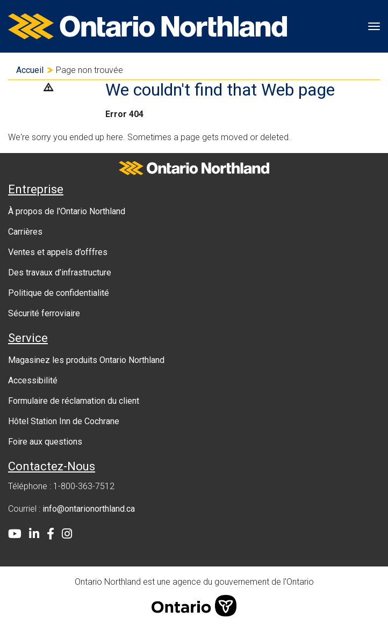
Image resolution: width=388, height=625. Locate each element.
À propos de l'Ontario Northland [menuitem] (66, 211)
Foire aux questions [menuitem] (45, 442)
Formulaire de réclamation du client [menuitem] (73, 401)
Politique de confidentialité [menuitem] (58, 293)
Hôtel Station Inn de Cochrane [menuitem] (63, 421)
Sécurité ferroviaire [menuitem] (44, 313)
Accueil (30, 70)
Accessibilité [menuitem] (33, 380)
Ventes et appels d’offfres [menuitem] (57, 252)
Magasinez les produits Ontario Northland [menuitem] (86, 360)
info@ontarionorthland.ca (88, 509)
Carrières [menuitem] (25, 232)
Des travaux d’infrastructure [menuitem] (59, 272)
